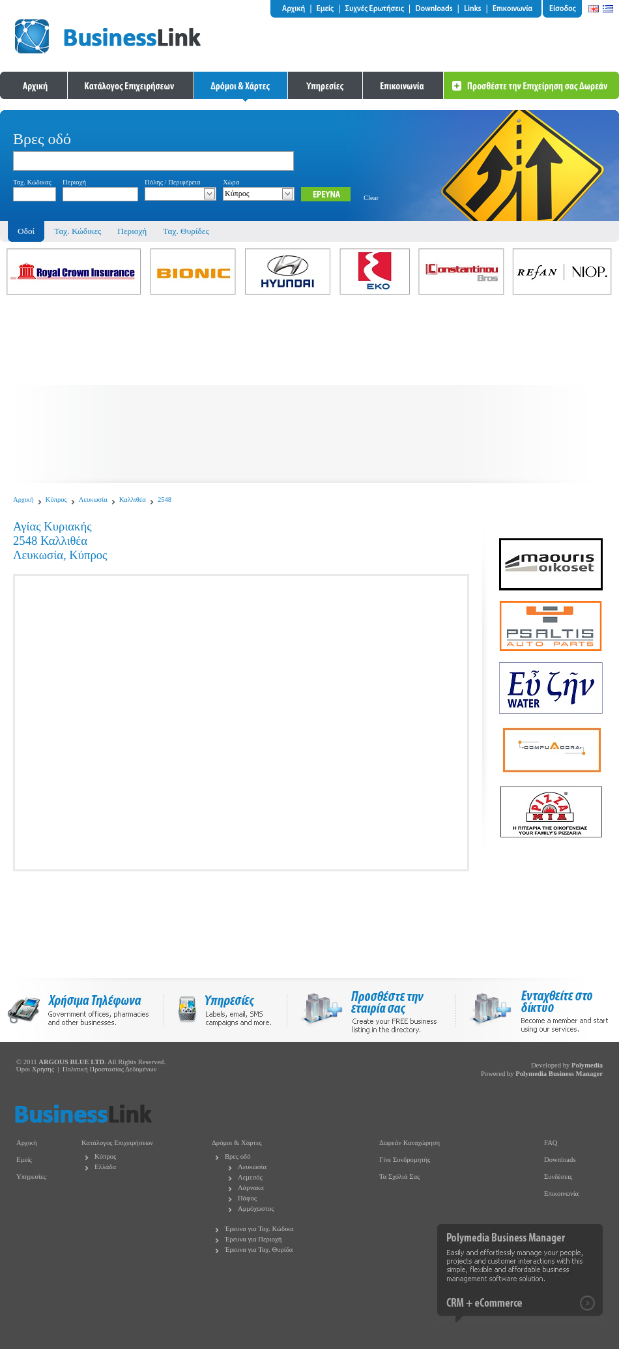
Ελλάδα (105, 1166)
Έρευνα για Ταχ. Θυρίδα (259, 1249)
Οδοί (26, 231)
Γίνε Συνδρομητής (404, 1159)
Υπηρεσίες (31, 1176)
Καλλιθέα (132, 499)
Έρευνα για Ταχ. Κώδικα (259, 1228)
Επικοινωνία (561, 1193)
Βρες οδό (237, 1156)
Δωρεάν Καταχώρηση (409, 1142)
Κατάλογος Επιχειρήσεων (117, 1142)
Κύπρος (56, 499)
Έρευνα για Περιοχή (253, 1239)
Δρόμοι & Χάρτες (237, 1142)
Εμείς (24, 1159)
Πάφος (247, 1198)
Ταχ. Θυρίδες (186, 231)
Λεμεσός (250, 1177)
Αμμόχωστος (256, 1208)
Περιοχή (132, 231)
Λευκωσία (93, 499)
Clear (371, 197)
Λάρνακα (251, 1187)
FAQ (551, 1142)
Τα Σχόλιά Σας (399, 1176)
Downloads (560, 1159)
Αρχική (23, 499)
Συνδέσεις (558, 1176)
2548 (164, 499)
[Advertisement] (309, 391)
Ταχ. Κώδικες (77, 231)
